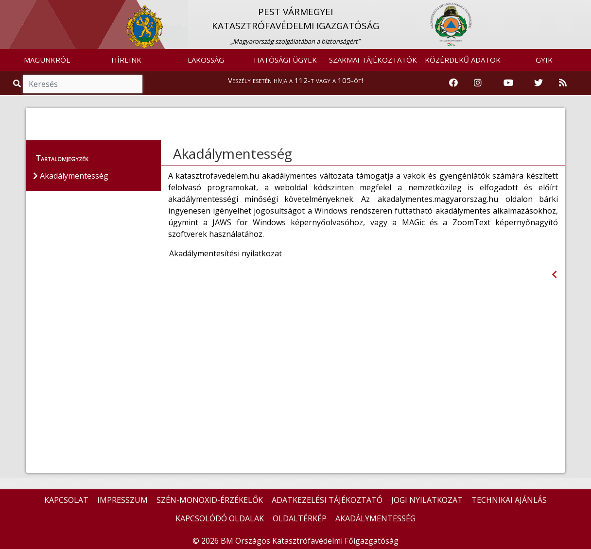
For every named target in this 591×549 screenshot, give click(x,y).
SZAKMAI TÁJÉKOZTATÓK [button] (373, 60)
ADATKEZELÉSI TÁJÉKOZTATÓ (327, 500)
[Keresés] (82, 84)
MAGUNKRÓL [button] (47, 60)
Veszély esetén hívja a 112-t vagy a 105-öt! (295, 80)
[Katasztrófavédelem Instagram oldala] (478, 83)
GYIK (544, 60)
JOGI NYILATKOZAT (427, 500)
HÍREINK (126, 60)
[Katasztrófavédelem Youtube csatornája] (508, 83)
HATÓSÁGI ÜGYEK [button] (285, 60)
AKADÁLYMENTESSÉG (375, 518)
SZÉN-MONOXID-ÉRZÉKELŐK (209, 500)
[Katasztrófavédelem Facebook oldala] (453, 83)
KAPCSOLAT (66, 500)
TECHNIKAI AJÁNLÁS (509, 500)
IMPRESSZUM (122, 500)
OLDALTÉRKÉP (300, 518)
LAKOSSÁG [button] (206, 60)
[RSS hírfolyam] (563, 83)
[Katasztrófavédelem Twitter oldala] (538, 83)
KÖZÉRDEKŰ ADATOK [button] (463, 60)
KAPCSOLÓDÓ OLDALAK (219, 518)
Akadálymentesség (232, 153)
